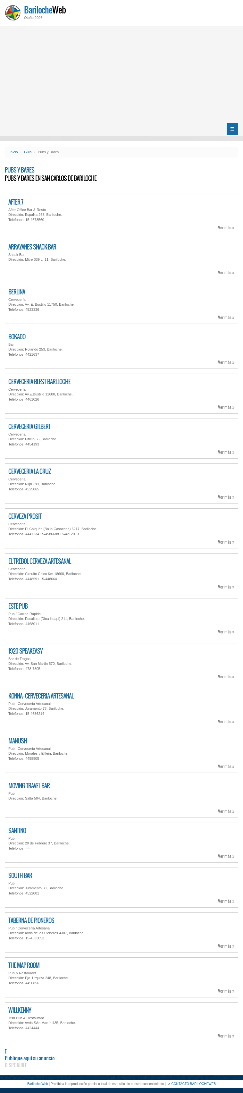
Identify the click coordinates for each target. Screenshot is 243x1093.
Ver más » (226, 228)
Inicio (14, 152)
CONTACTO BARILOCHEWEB (191, 1084)
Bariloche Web (37, 1084)
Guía (28, 152)
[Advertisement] (121, 74)
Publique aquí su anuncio (29, 1058)
